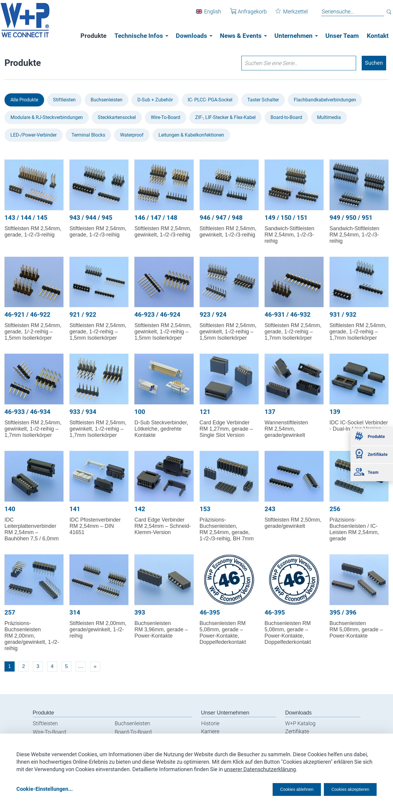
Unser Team (342, 35)
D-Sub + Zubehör (155, 100)
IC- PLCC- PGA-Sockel (210, 100)
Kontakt (378, 35)
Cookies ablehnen (278, 788)
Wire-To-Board (165, 117)
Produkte (93, 35)
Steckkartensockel (117, 117)
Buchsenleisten (106, 100)
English (208, 14)
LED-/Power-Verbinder (33, 135)
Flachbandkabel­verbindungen (325, 100)
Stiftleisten (64, 100)
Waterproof (132, 135)
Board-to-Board (286, 117)
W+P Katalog (300, 723)
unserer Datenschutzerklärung (260, 767)
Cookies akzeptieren (345, 788)
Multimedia (329, 117)
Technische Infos (138, 35)
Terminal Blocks (88, 135)
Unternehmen (293, 35)
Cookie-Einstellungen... (44, 788)
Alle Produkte (24, 100)
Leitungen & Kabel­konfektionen (191, 135)
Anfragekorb (244, 14)
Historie (210, 723)
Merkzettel (287, 14)
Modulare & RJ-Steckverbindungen (46, 117)
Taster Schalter (263, 100)
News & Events (241, 35)
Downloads (191, 35)
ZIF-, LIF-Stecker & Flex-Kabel (225, 117)
